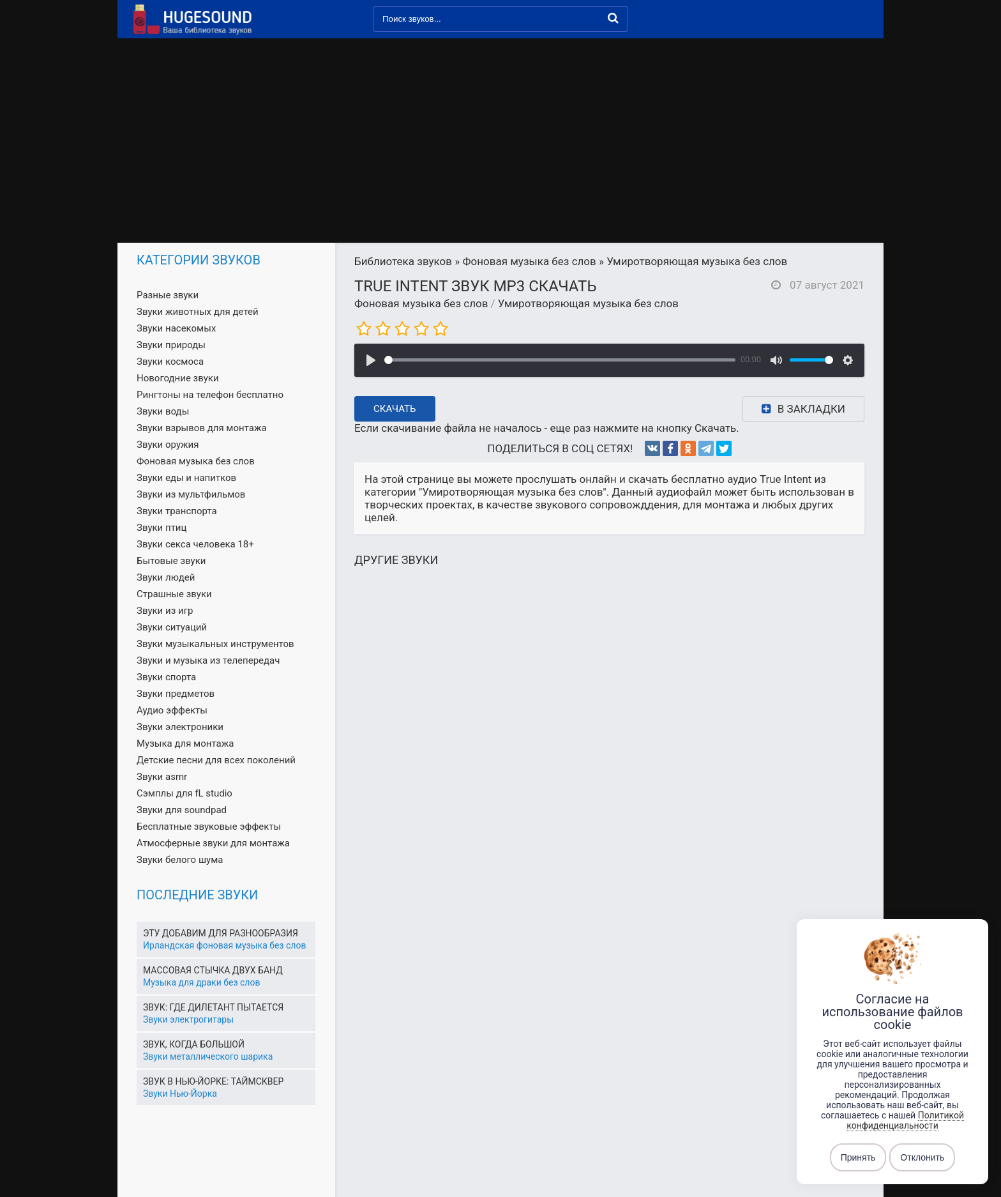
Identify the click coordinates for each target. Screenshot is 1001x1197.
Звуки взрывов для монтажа (202, 428)
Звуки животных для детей (198, 311)
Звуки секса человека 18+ (195, 544)
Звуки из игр (165, 610)
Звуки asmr (162, 776)
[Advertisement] (500, 146)
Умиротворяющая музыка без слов (588, 303)
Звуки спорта (166, 677)
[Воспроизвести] (371, 360)
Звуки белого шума (180, 859)
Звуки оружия (168, 444)
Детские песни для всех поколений (216, 760)
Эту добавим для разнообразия (220, 933)
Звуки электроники (180, 727)
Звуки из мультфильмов (191, 494)
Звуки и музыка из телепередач (208, 660)
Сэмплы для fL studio (184, 793)
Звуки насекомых (176, 328)
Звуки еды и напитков (186, 478)
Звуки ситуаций (172, 627)
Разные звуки (168, 295)
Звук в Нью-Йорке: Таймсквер (213, 1081)
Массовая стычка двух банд (213, 970)
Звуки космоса (170, 361)
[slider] (559, 360)
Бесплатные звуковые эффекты (209, 826)
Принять (858, 1157)
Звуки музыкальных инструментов (215, 644)
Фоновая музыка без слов (421, 303)
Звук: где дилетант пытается (213, 1007)
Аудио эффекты (172, 710)
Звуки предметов (175, 693)
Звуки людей (166, 577)
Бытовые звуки (171, 561)
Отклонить (922, 1157)
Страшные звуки (174, 594)
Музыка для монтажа (185, 743)
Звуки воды (163, 411)
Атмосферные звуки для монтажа (213, 843)
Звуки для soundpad (182, 810)
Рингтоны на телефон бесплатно (210, 394)
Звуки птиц (161, 527)
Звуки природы (171, 345)
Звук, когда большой (194, 1044)
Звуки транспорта (177, 511)
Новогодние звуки (178, 378)
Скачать (394, 409)
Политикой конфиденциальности (905, 1120)
